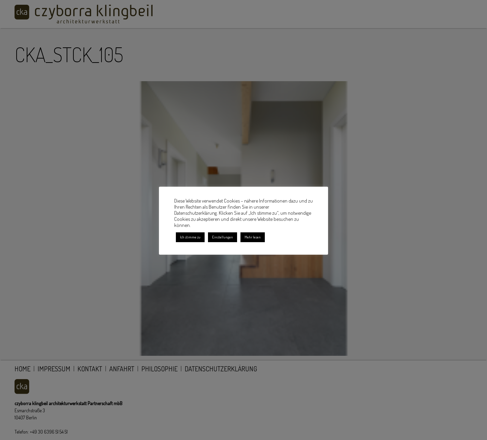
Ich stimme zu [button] (190, 237)
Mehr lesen (253, 237)
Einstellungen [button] (222, 237)
